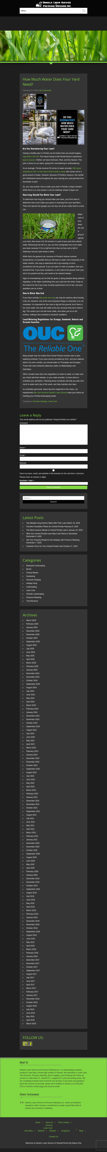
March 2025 (31, 666)
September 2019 (33, 893)
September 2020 (33, 857)
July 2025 (30, 652)
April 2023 (30, 748)
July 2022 (30, 780)
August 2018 (31, 939)
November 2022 (32, 765)
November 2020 (32, 850)
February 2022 (32, 797)
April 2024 (30, 705)
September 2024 (33, 688)
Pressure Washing (33, 601)
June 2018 (30, 942)
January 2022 (32, 801)
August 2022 (31, 776)
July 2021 (30, 822)
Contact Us (53, 1140)
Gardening (30, 580)
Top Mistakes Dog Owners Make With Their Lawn (46, 527)
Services (49, 1129)
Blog (81, 1134)
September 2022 (33, 773)
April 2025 (30, 663)
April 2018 (30, 949)
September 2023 (33, 730)
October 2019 (32, 889)
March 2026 (31, 624)
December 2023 (32, 719)
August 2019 (31, 896)
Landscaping (31, 590)
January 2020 (32, 879)
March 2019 (31, 914)
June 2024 (30, 698)
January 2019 (32, 921)
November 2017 (32, 967)
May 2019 (30, 907)
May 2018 (30, 946)
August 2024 (31, 691)
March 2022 (31, 794)
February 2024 (32, 712)
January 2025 (32, 673)
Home (37, 1126)
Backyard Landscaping (35, 569)
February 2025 (32, 670)
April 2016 (30, 1024)
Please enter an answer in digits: (33, 481)
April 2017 (30, 988)
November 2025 (32, 638)
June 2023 (30, 741)
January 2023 (32, 758)
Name (23, 451)
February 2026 (32, 628)
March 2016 (31, 1027)
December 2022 (32, 762)
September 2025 (33, 645)
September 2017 (33, 974)
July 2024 (30, 695)
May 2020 (30, 868)
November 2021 (32, 808)
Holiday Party (31, 587)
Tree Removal (32, 605)
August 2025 (31, 649)
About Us (49, 1126)
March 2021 (31, 836)
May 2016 (30, 1020)
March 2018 (31, 953)
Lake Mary (28, 1134)
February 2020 (32, 875)
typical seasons (29, 160)
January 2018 (32, 960)
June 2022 (30, 783)
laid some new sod (46, 298)
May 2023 (30, 744)
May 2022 (30, 787)
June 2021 (30, 826)
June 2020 (30, 865)
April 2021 (30, 833)
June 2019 (30, 903)
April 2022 (30, 790)
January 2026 (32, 631)
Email (23, 459)
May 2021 (30, 829)
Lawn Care (52, 401)
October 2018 (32, 932)
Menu (23, 11)
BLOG (28, 573)
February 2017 (32, 995)
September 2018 (33, 935)
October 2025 (32, 642)
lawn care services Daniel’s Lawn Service (50, 393)
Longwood (65, 1134)
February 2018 (32, 956)
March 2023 (31, 751)
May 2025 (30, 659)
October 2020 (32, 854)
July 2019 (30, 900)
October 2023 (32, 727)
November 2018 (32, 928)
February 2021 (32, 840)
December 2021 (32, 804)
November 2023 (32, 723)
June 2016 (30, 1017)
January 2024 (32, 716)
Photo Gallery (63, 1126)
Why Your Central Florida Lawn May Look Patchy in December (51, 537)
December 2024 (32, 677)
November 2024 (32, 681)
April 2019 (30, 910)
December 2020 (32, 847)
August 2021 (31, 819)
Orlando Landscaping (35, 598)
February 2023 (32, 755)
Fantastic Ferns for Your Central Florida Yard (44, 550)
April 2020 (30, 872)
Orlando (52, 1134)
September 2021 (33, 815)
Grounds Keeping (40, 401)
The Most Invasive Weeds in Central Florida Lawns (47, 534)
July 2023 (30, 737)
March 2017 (31, 992)
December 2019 (32, 882)
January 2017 (32, 999)
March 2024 (31, 709)
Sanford (41, 1134)
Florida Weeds (32, 576)
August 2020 (31, 861)
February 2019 (32, 918)
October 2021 (32, 811)
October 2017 (32, 971)
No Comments (45, 90)
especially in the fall (31, 156)
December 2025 (32, 635)
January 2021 (32, 843)
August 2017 (31, 978)
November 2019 (32, 886)
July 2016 (30, 1013)
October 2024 (32, 684)
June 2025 (30, 656)
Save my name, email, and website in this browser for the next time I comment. (52, 477)
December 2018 (32, 925)
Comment (24, 423)
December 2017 (32, 964)
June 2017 (30, 985)
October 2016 (32, 1006)
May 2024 (30, 702)
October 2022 (32, 769)
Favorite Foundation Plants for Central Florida (45, 530)
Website (23, 467)
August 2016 (31, 1010)
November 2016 (32, 1002)
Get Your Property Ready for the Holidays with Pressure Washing (52, 544)
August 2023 (31, 734)
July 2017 (30, 981)
